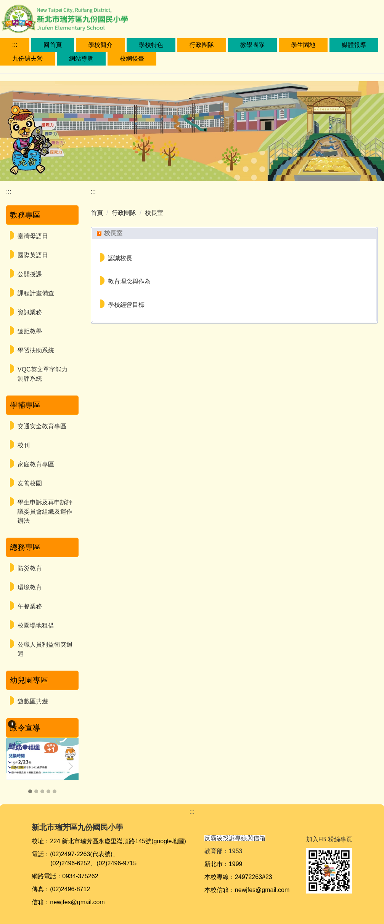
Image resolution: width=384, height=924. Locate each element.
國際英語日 (33, 255)
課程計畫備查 (36, 293)
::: (14, 45)
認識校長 (120, 258)
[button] (12, 724)
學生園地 (303, 45)
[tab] (30, 791)
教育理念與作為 (129, 281)
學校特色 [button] (151, 45)
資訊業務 (30, 312)
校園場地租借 (36, 625)
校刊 (24, 445)
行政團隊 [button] (202, 45)
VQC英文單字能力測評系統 (42, 374)
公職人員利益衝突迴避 (45, 649)
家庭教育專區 (36, 464)
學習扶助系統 (36, 350)
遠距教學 (30, 331)
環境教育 (30, 587)
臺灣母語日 (33, 236)
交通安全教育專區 (42, 426)
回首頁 (52, 45)
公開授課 (30, 274)
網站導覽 (81, 58)
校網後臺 (132, 58)
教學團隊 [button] (252, 45)
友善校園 (30, 483)
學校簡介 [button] (100, 45)
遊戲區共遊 (33, 701)
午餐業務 (30, 606)
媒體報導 (354, 45)
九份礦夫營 (27, 58)
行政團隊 (124, 213)
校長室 (154, 213)
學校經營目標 (126, 304)
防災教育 (30, 568)
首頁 (97, 213)
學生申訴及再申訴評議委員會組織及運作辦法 (45, 511)
